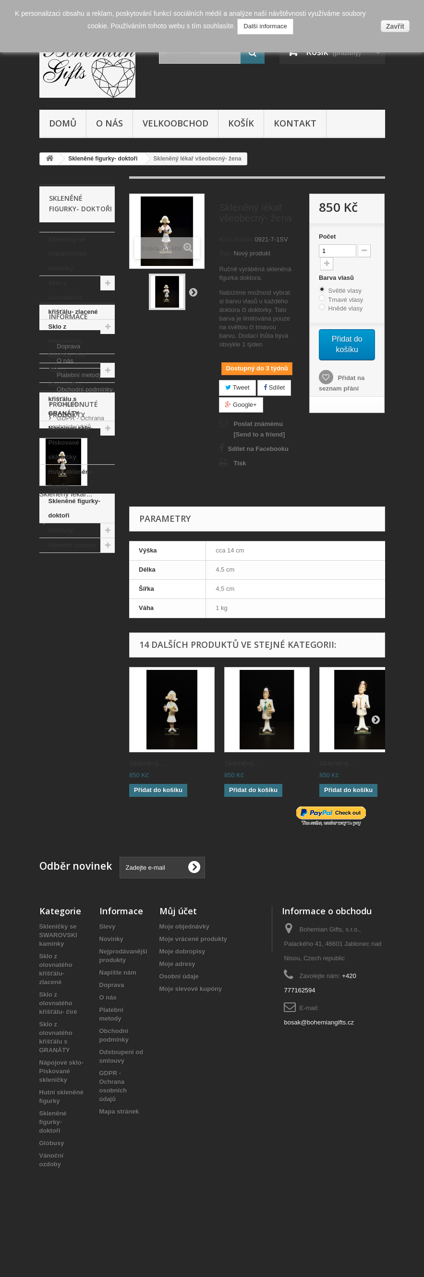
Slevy (107, 978)
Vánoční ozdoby (72, 545)
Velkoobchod (175, 123)
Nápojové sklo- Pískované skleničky (70, 442)
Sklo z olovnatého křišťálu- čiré (67, 341)
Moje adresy (177, 1016)
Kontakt (295, 123)
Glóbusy (60, 530)
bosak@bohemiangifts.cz (318, 1074)
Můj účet (178, 963)
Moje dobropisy (182, 1003)
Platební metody (78, 636)
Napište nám (117, 1024)
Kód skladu (236, 239)
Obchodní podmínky (84, 650)
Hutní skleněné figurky (70, 479)
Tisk (239, 463)
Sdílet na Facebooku (258, 448)
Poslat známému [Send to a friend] (259, 429)
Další (193, 292)
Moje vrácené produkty (193, 991)
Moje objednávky (184, 978)
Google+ (240, 404)
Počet (327, 236)
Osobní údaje (179, 1028)
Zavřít (395, 26)
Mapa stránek (119, 1163)
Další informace (265, 26)
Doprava (68, 607)
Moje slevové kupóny (190, 1041)
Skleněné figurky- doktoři (74, 508)
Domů (62, 123)
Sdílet (274, 387)
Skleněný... (147, 763)
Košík (241, 123)
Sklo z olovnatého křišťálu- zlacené (73, 297)
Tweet (237, 387)
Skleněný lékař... (66, 813)
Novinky (111, 991)
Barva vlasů (337, 277)
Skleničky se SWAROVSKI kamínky (67, 254)
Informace (68, 581)
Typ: (225, 253)
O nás (109, 123)
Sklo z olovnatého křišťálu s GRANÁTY (65, 392)
